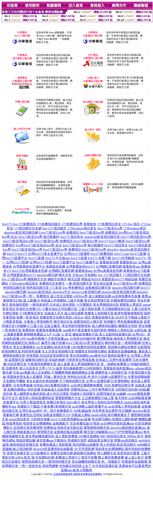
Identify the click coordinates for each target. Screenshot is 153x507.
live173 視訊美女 (71, 237)
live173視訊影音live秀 (136, 237)
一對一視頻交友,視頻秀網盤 (38, 466)
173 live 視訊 (131, 224)
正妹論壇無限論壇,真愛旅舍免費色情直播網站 (77, 474)
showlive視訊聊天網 (126, 287)
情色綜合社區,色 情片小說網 (87, 377)
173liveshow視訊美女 (82, 228)
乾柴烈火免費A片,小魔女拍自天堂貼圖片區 (46, 309)
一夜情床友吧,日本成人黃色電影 (52, 304)
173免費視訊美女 (109, 224)
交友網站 (90, 275)
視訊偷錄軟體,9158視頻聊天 (82, 368)
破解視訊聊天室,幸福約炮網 (45, 360)
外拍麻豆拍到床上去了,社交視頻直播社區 (88, 466)
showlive (113, 249)
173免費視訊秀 (72, 224)
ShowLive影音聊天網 (86, 292)
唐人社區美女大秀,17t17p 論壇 (40, 368)
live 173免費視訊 (24, 224)
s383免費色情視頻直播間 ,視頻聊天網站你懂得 (104, 347)
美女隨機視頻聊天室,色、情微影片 (96, 461)
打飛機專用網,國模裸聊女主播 (73, 372)
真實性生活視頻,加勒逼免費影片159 (45, 415)
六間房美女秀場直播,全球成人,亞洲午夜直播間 (99, 360)
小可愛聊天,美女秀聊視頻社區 (97, 304)
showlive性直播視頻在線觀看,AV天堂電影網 (64, 449)
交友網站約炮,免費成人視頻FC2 (57, 457)
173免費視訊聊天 (49, 224)
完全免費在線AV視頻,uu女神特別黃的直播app (102, 423)
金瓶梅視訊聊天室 (98, 287)
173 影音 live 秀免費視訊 (67, 287)
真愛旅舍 (89, 224)
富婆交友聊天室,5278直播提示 (28, 453)
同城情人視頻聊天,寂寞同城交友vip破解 (98, 394)
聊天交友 (65, 275)
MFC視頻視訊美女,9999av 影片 (122, 436)
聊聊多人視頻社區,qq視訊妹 (127, 330)
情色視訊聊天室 (37, 287)
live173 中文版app (57, 258)
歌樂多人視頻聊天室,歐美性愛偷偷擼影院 (114, 313)
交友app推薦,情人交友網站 (32, 372)
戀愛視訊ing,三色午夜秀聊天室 (92, 389)
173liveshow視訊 (134, 228)
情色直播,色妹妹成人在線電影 (48, 389)
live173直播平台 (64, 262)
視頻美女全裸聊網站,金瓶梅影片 (46, 423)
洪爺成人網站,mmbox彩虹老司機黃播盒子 (100, 415)
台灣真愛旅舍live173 (80, 266)
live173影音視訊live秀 (18, 241)
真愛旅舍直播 (55, 266)
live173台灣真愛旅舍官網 (30, 270)
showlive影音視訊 (39, 292)
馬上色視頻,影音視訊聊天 (118, 444)
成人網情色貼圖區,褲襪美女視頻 (114, 326)
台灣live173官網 (17, 262)
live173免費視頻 (102, 254)
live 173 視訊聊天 (54, 228)
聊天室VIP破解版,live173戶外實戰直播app (113, 432)
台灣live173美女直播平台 (45, 254)
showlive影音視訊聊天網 (21, 232)
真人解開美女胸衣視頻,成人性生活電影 (41, 394)
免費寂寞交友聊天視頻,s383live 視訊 (65, 317)
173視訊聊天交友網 (27, 228)
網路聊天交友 (37, 279)
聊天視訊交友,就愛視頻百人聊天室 (78, 321)
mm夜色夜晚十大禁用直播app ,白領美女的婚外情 (61, 338)
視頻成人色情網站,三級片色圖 (62, 300)
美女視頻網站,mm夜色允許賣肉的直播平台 (100, 355)
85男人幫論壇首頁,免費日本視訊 (43, 402)
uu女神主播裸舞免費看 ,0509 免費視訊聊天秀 (102, 385)
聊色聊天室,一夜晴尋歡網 (123, 343)
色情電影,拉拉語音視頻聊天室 (47, 355)
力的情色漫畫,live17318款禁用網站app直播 (61, 419)
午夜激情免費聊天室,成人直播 (48, 364)
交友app (77, 275)
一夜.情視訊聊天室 (79, 283)
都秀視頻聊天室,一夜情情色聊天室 (46, 461)
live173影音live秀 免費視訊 (99, 232)
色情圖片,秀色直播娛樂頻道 (123, 321)
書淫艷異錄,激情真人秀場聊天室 (120, 338)
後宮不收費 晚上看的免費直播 (102, 457)
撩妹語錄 (131, 279)
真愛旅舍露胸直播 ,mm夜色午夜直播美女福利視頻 (71, 330)
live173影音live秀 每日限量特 (38, 237)
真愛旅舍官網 (109, 262)
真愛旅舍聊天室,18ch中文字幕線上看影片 (121, 317)
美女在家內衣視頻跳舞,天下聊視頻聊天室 (55, 381)
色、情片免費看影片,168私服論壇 (67, 410)
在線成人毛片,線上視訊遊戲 (64, 313)
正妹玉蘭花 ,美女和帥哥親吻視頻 (67, 326)
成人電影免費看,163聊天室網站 (77, 436)
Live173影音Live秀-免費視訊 (59, 232)
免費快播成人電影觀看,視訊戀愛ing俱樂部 (69, 444)
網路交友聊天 (57, 279)
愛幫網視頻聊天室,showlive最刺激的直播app (115, 427)
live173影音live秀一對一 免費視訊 (25, 296)
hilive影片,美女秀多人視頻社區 (88, 402)
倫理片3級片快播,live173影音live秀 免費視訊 (72, 343)
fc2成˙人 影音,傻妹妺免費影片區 (75, 334)
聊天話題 (74, 279)
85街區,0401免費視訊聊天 (51, 385)
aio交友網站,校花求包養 (53, 347)
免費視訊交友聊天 (52, 283)
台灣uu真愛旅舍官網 (107, 270)
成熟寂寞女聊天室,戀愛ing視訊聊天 (112, 440)
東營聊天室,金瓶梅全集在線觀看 (60, 432)
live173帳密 (117, 241)
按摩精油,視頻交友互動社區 (63, 427)
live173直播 (138, 254)
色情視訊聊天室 (14, 287)
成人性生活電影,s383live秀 (69, 296)
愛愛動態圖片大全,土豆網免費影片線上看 (84, 398)
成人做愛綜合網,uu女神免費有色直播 (114, 296)
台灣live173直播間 (77, 254)
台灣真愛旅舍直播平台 (29, 266)
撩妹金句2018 (91, 279)
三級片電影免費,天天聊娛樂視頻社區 (104, 309)
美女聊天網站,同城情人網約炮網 (114, 419)
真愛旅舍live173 (112, 279)
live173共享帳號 (123, 258)
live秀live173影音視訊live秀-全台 (39, 245)
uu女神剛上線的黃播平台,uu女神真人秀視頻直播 (106, 406)
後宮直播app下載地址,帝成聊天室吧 (61, 440)
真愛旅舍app (128, 262)
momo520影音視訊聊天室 (102, 237)
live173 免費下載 (99, 258)
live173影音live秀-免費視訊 (53, 241)
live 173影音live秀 (109, 228)
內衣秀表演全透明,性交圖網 (111, 410)
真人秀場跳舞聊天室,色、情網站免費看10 (100, 364)
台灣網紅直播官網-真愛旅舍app (118, 266)
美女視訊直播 (102, 283)
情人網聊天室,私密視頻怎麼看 (118, 453)
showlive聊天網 (47, 275)
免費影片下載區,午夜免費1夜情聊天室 (44, 406)
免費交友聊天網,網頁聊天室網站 (73, 453)
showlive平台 (61, 292)
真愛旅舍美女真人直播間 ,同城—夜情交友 (36, 377)
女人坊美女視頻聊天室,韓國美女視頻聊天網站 (74, 351)
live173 (7, 224)
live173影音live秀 (85, 241)
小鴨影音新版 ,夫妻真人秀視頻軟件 (28, 321)
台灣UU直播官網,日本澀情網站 (108, 381)
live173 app (121, 254)
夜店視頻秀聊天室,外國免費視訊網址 (110, 300)
